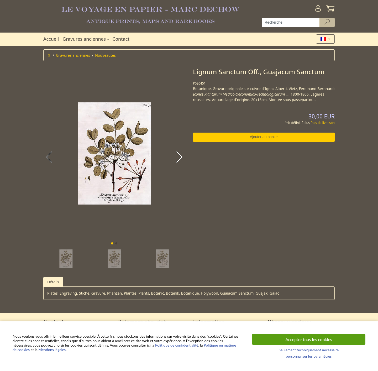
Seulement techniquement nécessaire (309, 350)
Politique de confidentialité (176, 345)
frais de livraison (323, 123)
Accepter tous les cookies (308, 339)
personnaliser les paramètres (309, 356)
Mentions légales (52, 349)
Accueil (51, 39)
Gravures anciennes (86, 39)
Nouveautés (105, 55)
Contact (120, 39)
